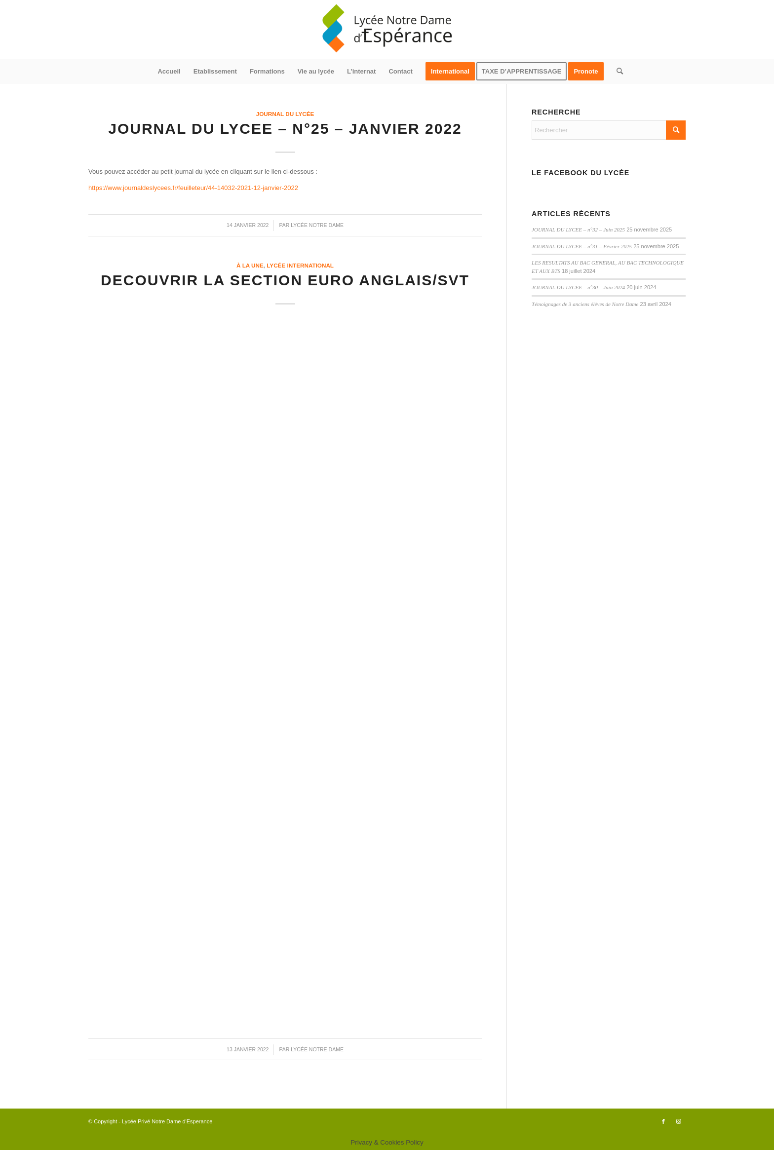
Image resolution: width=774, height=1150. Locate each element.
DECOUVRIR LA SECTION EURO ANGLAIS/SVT (285, 280)
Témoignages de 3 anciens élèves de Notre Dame (585, 304)
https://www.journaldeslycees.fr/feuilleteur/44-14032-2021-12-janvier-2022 (193, 188)
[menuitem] (169, 71)
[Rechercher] (616, 71)
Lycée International (300, 265)
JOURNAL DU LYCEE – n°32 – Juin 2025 (578, 229)
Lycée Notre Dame (317, 225)
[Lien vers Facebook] (663, 1121)
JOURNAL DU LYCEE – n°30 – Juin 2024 (578, 287)
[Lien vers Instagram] (678, 1121)
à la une (250, 265)
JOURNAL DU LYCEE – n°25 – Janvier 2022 (285, 128)
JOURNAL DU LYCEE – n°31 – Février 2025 (582, 246)
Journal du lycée (285, 114)
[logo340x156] (387, 29)
